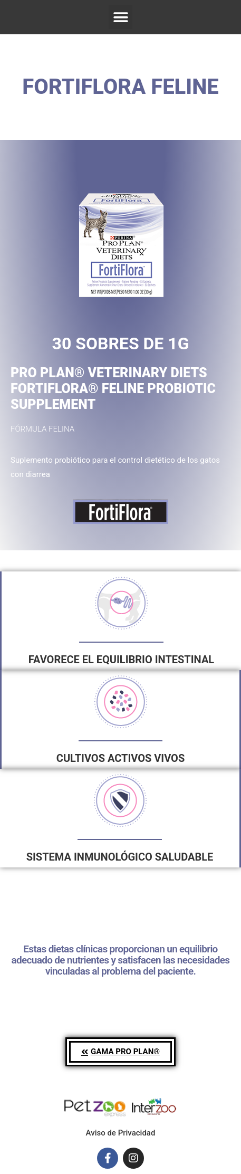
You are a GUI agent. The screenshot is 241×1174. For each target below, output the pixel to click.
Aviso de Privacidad (121, 1133)
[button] (120, 17)
